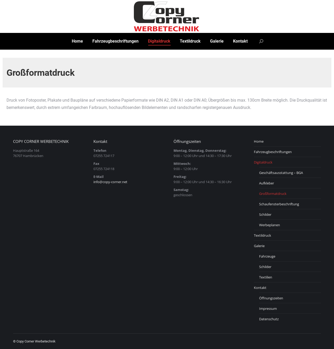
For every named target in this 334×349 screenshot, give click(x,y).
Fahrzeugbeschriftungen (273, 151)
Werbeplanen (269, 225)
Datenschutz (269, 319)
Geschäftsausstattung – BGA (281, 172)
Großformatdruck (273, 193)
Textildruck (262, 235)
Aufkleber (266, 183)
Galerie (259, 245)
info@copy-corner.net (110, 181)
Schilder (265, 214)
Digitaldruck (263, 162)
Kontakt (260, 287)
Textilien (265, 277)
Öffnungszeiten (271, 298)
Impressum (268, 308)
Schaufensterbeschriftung (279, 204)
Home (259, 141)
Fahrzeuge (267, 256)
